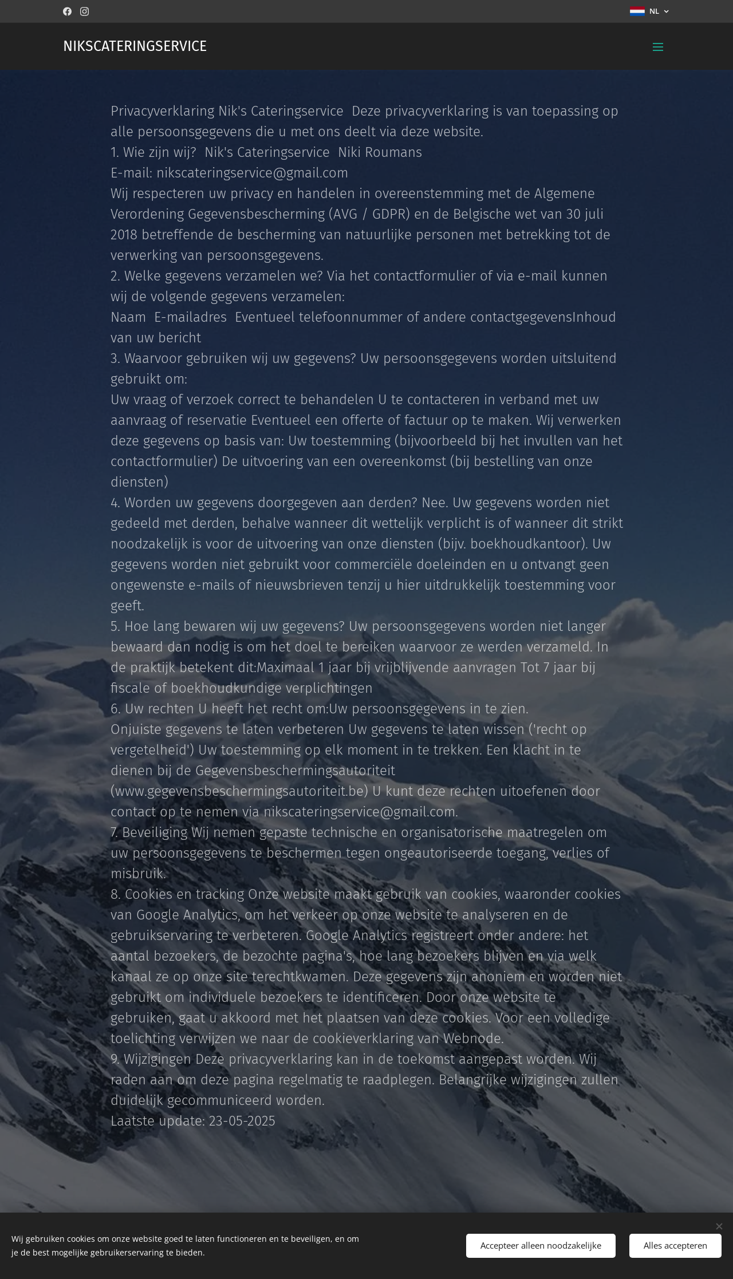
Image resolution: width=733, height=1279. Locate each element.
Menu (658, 47)
